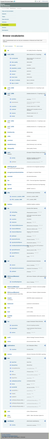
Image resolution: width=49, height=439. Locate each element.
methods (14, 109)
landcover (10, 303)
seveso (9, 354)
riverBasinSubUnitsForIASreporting (19, 245)
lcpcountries (15, 325)
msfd (8, 337)
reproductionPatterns (17, 242)
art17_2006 (10, 93)
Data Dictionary (13, 8)
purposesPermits (16, 239)
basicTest (14, 362)
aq (8, 50)
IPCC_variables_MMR (17, 199)
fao (8, 180)
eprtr (8, 152)
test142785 (14, 387)
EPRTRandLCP (11, 166)
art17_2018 (10, 126)
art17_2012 (10, 121)
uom (8, 411)
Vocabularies (5, 24)
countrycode (15, 58)
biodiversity (11, 132)
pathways (14, 236)
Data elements (5, 19)
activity (13, 158)
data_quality (15, 62)
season (13, 74)
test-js (13, 384)
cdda (8, 136)
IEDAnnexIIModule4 (13, 292)
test (8, 358)
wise (8, 415)
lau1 (8, 307)
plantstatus (14, 328)
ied (8, 261)
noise (9, 341)
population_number (16, 68)
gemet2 (9, 188)
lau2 (8, 311)
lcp (8, 321)
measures (14, 222)
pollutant (14, 271)
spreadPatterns (15, 253)
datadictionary (11, 144)
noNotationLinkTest (16, 381)
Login (37, 1)
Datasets (4, 13)
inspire (9, 298)
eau (12, 371)
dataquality (10, 148)
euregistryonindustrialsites (15, 172)
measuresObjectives (17, 231)
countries (14, 106)
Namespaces (5, 30)
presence (14, 71)
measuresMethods (16, 228)
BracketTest (14, 365)
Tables (3, 16)
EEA (8, 1)
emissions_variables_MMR (18, 196)
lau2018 (9, 315)
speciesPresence (16, 249)
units (13, 256)
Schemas (4, 22)
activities (14, 99)
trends (13, 116)
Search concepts (19, 46)
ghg (8, 192)
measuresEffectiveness (17, 225)
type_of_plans (15, 83)
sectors (13, 332)
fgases (9, 184)
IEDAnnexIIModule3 (13, 286)
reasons (14, 113)
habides (9, 204)
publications (11, 345)
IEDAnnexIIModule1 (13, 276)
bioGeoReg (14, 212)
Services (4, 27)
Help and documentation (7, 11)
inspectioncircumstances (18, 268)
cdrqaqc (14, 215)
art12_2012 (10, 54)
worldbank (10, 421)
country (13, 425)
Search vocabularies (9, 46)
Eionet (8, 8)
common (10, 140)
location (14, 65)
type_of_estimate (16, 80)
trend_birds (14, 77)
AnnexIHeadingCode (17, 281)
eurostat (9, 176)
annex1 (13, 265)
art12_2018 (10, 88)
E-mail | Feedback (6, 434)
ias (8, 208)
